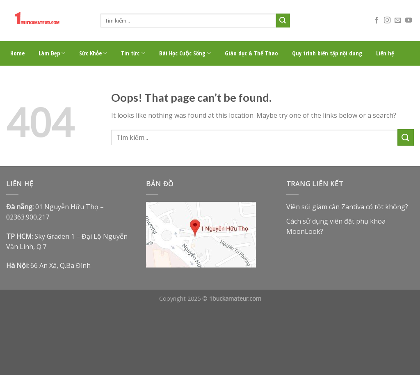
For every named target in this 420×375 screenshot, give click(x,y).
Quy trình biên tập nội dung (327, 53)
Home (17, 53)
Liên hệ (385, 53)
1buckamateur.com (235, 298)
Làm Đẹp (52, 53)
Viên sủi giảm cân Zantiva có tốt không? (347, 206)
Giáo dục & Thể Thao (251, 53)
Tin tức (133, 53)
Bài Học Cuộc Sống (185, 53)
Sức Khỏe (93, 53)
